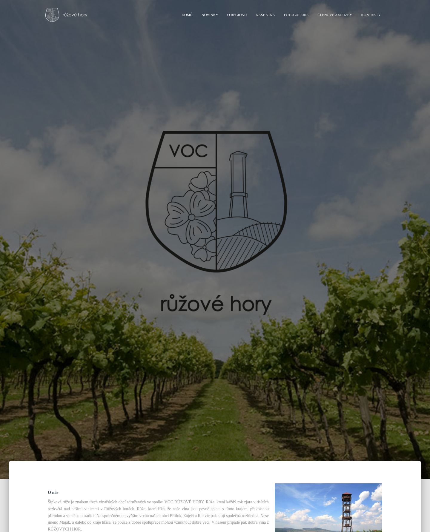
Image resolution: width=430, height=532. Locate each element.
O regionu (237, 15)
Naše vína (265, 15)
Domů (187, 15)
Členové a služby (334, 15)
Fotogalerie (296, 15)
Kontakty (371, 15)
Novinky (210, 15)
